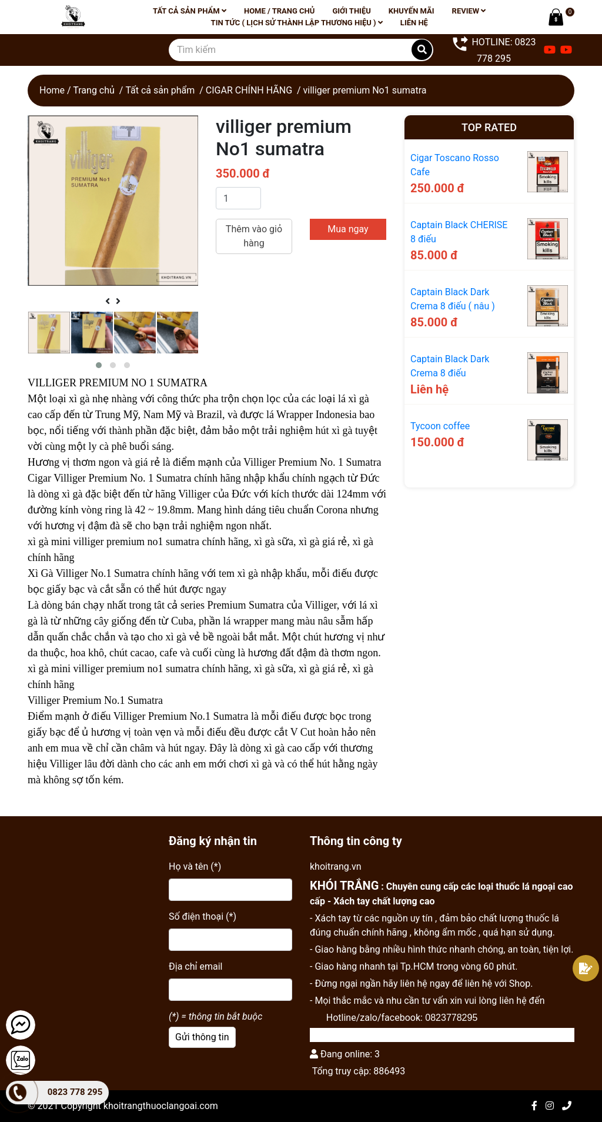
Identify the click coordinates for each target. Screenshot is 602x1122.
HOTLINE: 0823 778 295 (494, 49)
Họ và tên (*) (195, 866)
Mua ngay (347, 229)
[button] (99, 365)
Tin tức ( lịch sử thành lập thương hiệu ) (297, 22)
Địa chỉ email (195, 966)
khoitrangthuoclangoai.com (160, 1105)
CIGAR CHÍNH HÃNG (249, 90)
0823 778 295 (75, 1092)
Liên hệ (414, 22)
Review (469, 10)
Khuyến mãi (411, 10)
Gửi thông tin (202, 1037)
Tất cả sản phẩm (189, 10)
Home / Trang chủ (279, 10)
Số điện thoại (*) (202, 916)
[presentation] (107, 302)
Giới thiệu (351, 10)
